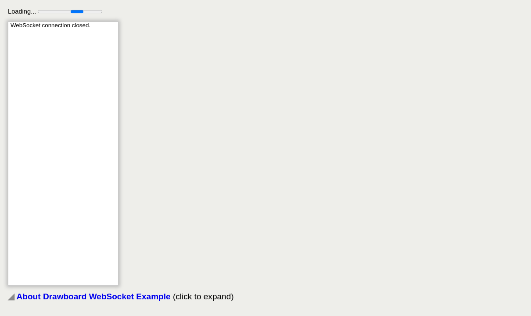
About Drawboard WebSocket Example (94, 296)
